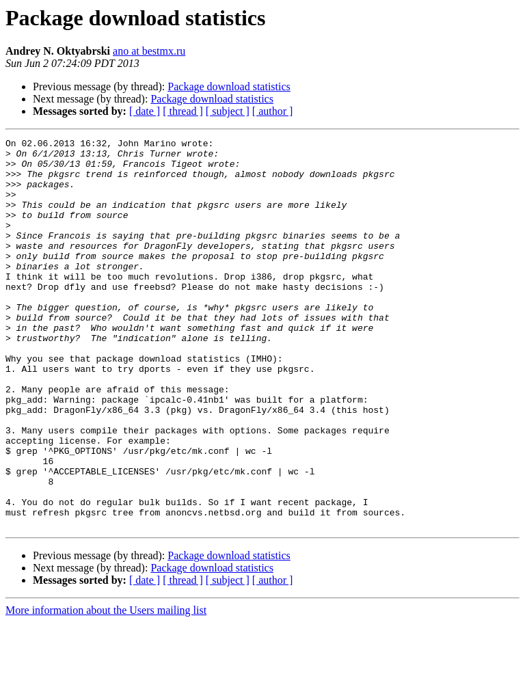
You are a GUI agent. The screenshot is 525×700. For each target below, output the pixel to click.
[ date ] (144, 111)
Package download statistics (229, 86)
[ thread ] (183, 111)
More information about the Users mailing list (105, 688)
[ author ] (272, 111)
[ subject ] (228, 111)
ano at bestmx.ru (149, 51)
